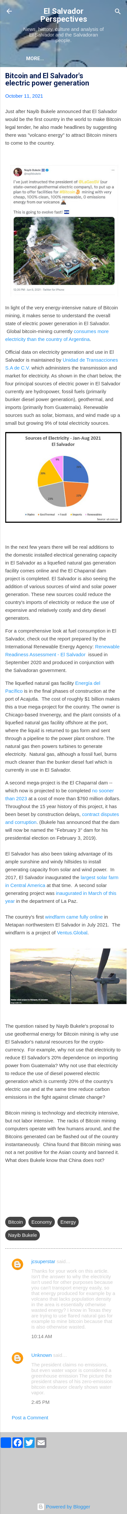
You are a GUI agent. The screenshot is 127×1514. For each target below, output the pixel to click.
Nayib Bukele (22, 1235)
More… (35, 58)
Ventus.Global (72, 932)
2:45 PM (40, 1402)
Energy (68, 1222)
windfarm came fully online (74, 917)
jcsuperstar (43, 1261)
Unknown (41, 1355)
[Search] (118, 12)
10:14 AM (41, 1336)
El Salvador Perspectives (63, 15)
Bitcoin (15, 1222)
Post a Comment (30, 1417)
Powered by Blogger (63, 1506)
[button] (118, 76)
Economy (41, 1222)
